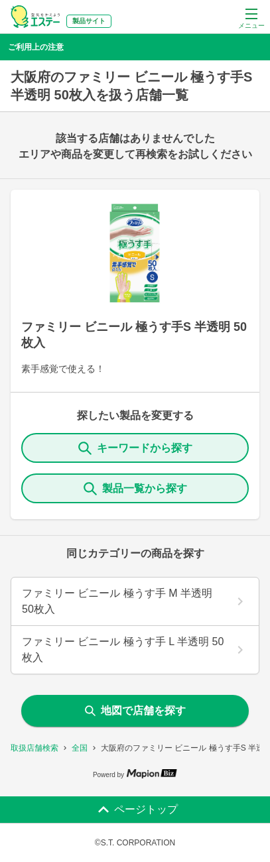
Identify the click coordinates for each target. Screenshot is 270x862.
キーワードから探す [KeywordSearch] (135, 448)
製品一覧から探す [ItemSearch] (135, 488)
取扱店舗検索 (34, 748)
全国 (80, 748)
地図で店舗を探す (135, 710)
